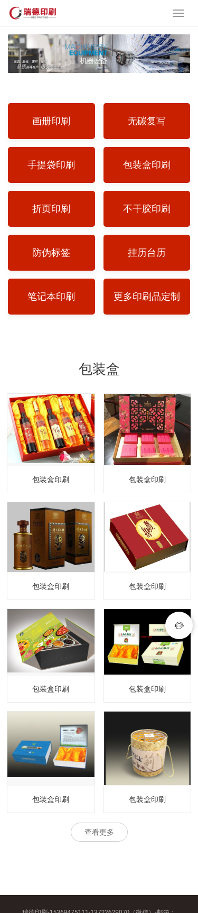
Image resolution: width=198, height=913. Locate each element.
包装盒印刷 (50, 479)
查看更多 (99, 832)
